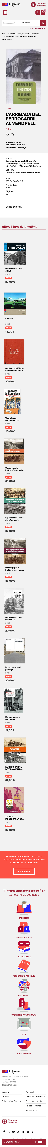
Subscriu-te (24, 871)
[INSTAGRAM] (18, 1132)
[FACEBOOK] (4, 1132)
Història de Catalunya (16, 148)
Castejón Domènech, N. (17, 161)
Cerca (36, 29)
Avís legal (30, 1092)
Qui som (5, 1092)
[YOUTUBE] (13, 1132)
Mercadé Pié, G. (27, 166)
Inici (3, 34)
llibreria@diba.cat (9, 1085)
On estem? (6, 1096)
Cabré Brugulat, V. (14, 163)
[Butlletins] (28, 1132)
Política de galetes (33, 1106)
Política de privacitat (34, 1101)
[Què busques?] (11, 23)
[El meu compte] (37, 12)
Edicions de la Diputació (12, 1101)
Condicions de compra (35, 1096)
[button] (43, 12)
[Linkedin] (23, 1132)
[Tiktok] (32, 1132)
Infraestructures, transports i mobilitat (15, 143)
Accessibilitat (31, 1110)
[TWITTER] (9, 1132)
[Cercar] (43, 23)
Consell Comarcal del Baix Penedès (23, 172)
